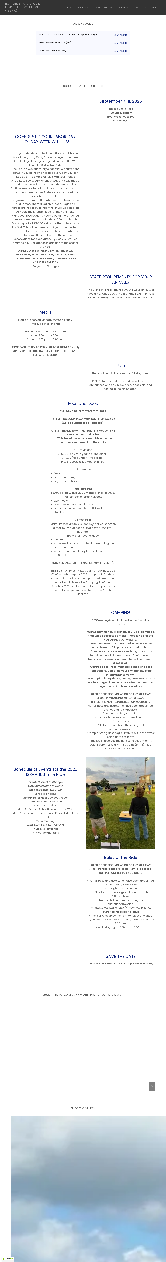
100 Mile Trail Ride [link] (103, 7)
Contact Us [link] (140, 7)
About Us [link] (83, 7)
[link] (26, 10)
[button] (156, 7)
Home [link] (70, 7)
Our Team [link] (123, 7)
